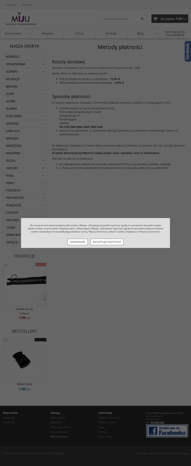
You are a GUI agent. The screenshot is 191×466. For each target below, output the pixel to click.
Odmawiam (77, 242)
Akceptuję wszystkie (107, 242)
